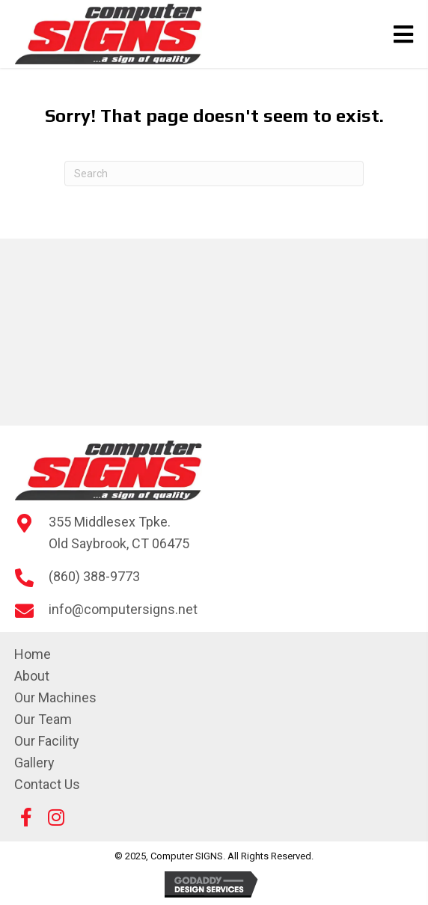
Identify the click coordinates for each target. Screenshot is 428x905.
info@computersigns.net (123, 609)
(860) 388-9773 (94, 576)
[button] (26, 817)
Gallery (34, 762)
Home (32, 654)
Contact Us (47, 784)
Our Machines (55, 697)
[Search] (214, 173)
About (31, 676)
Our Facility (46, 741)
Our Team (43, 719)
